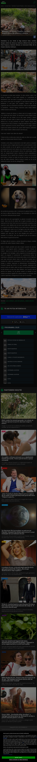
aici (23, 742)
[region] (18, 746)
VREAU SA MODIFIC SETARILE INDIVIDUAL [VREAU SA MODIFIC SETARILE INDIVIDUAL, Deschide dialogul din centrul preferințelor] (18, 759)
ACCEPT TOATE (18, 757)
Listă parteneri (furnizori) (7, 754)
